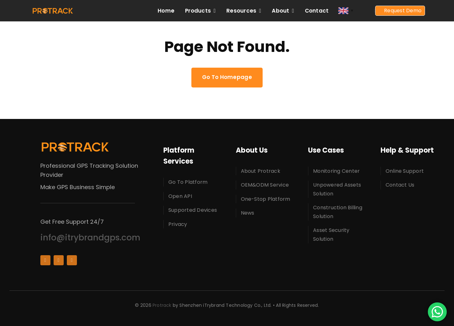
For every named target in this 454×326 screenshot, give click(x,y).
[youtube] (59, 260)
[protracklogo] (52, 10)
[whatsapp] (72, 260)
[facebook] (45, 260)
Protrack (162, 305)
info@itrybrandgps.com (90, 237)
